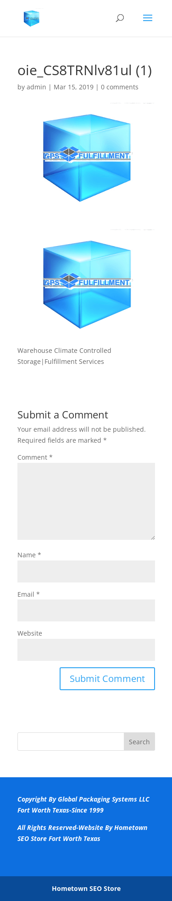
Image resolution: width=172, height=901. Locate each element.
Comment (35, 457)
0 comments (120, 86)
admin (36, 86)
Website (29, 633)
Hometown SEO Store (86, 888)
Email (28, 594)
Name (29, 554)
